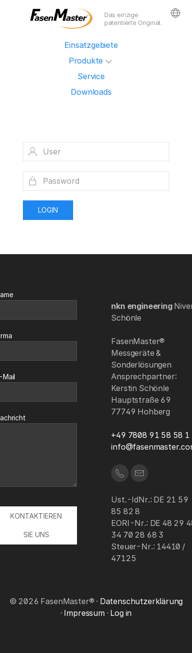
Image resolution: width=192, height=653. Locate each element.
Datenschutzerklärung (141, 601)
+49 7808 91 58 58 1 (150, 435)
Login (48, 210)
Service (91, 76)
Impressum (84, 613)
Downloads (91, 92)
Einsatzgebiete (91, 45)
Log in (121, 613)
